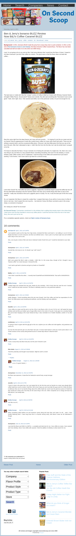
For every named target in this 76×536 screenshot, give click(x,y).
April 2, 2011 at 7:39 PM (22, 247)
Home (7, 5)
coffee (25, 40)
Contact (63, 5)
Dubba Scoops (12, 283)
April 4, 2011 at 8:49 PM (19, 307)
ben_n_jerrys (18, 40)
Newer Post (8, 465)
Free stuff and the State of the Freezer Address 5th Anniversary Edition (58, 477)
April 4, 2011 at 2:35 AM (22, 295)
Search (19, 5)
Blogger (42, 532)
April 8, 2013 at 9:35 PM (25, 400)
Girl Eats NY (11, 230)
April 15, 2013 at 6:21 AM (26, 410)
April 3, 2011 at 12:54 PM (26, 283)
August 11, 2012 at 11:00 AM (31, 360)
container (30, 40)
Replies (12, 357)
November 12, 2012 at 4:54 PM (24, 373)
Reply (9, 242)
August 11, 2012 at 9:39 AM (22, 349)
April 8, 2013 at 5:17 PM (19, 383)
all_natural (11, 40)
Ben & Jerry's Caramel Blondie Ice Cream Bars (58, 513)
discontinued (40, 40)
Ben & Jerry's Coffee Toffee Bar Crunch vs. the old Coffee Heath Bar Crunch (59, 487)
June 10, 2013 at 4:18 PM (23, 423)
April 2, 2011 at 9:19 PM (22, 257)
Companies (35, 5)
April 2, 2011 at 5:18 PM (22, 230)
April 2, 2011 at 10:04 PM (19, 273)
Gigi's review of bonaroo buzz (40, 218)
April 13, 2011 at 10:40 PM (26, 339)
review (46, 40)
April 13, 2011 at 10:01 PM (22, 322)
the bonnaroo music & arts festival (19, 47)
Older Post (68, 465)
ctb (34, 40)
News (50, 5)
